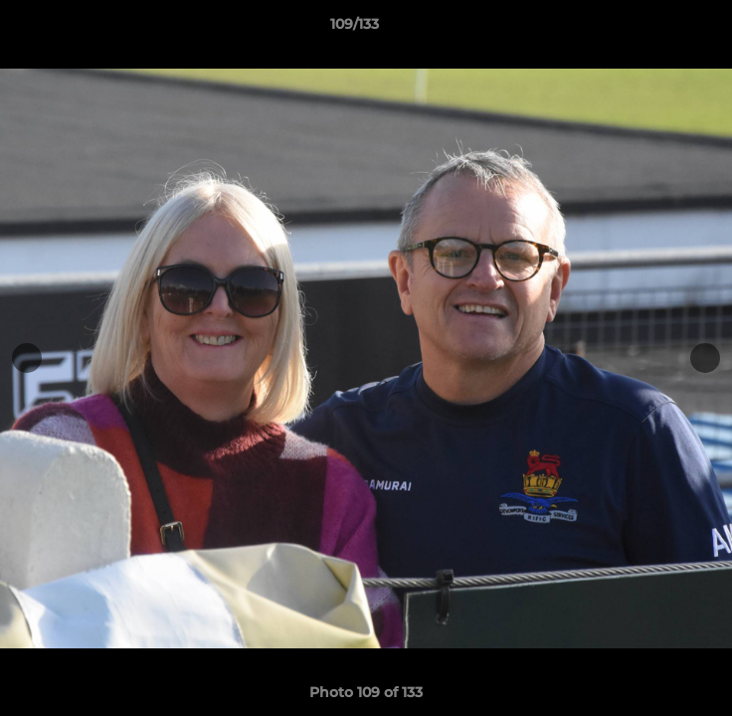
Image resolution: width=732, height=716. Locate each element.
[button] (660, 29)
